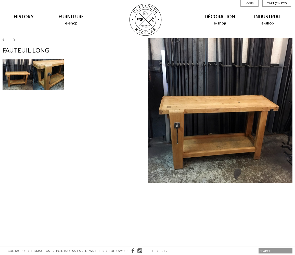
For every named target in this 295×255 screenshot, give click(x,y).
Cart (277, 3)
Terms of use (41, 251)
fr (154, 251)
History (24, 16)
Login (249, 3)
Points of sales (68, 251)
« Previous (3, 39)
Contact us (17, 251)
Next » (14, 39)
